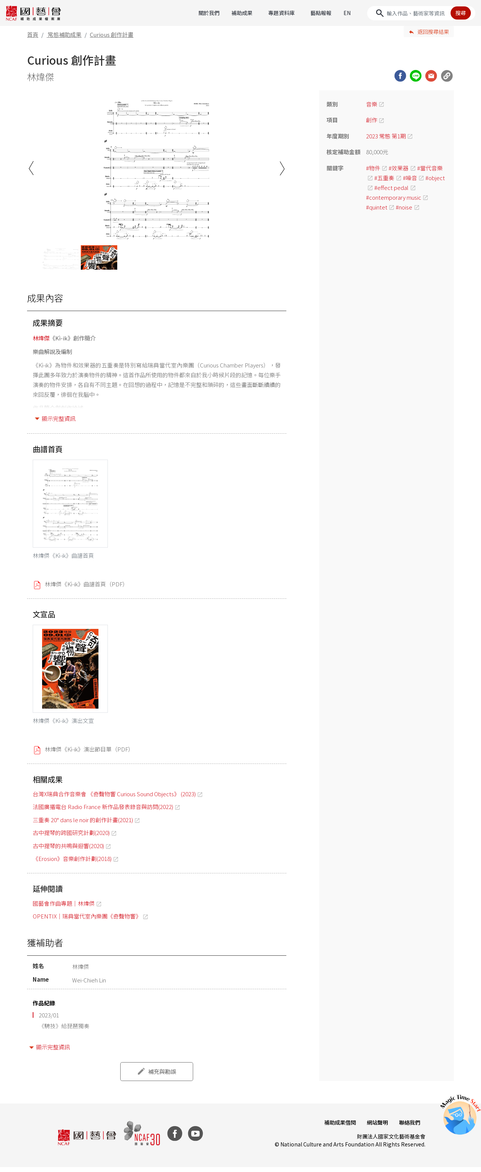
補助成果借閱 (337, 1127)
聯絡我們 (408, 1127)
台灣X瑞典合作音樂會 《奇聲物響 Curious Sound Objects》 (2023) (114, 799)
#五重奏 (384, 178)
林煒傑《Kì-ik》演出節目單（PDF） (89, 754)
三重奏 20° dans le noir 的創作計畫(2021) (83, 825)
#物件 (373, 168)
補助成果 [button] (242, 13)
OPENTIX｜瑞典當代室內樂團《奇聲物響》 (87, 921)
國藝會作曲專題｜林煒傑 (64, 908)
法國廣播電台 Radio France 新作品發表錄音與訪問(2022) (103, 811)
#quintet (376, 207)
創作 (371, 120)
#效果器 (398, 168)
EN (347, 13)
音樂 (371, 104)
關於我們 (208, 13)
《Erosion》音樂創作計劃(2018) (72, 863)
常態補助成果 (65, 34)
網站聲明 (375, 1127)
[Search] (421, 13)
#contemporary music (393, 197)
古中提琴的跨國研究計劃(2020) (71, 837)
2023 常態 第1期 (386, 136)
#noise (404, 207)
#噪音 (410, 178)
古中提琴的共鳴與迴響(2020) (68, 851)
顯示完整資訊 (59, 418)
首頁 (32, 34)
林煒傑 (41, 338)
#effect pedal (391, 187)
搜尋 (460, 13)
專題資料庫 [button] (281, 13)
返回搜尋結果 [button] (433, 31)
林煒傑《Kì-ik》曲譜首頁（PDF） (86, 587)
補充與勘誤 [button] (162, 1076)
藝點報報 (320, 13)
